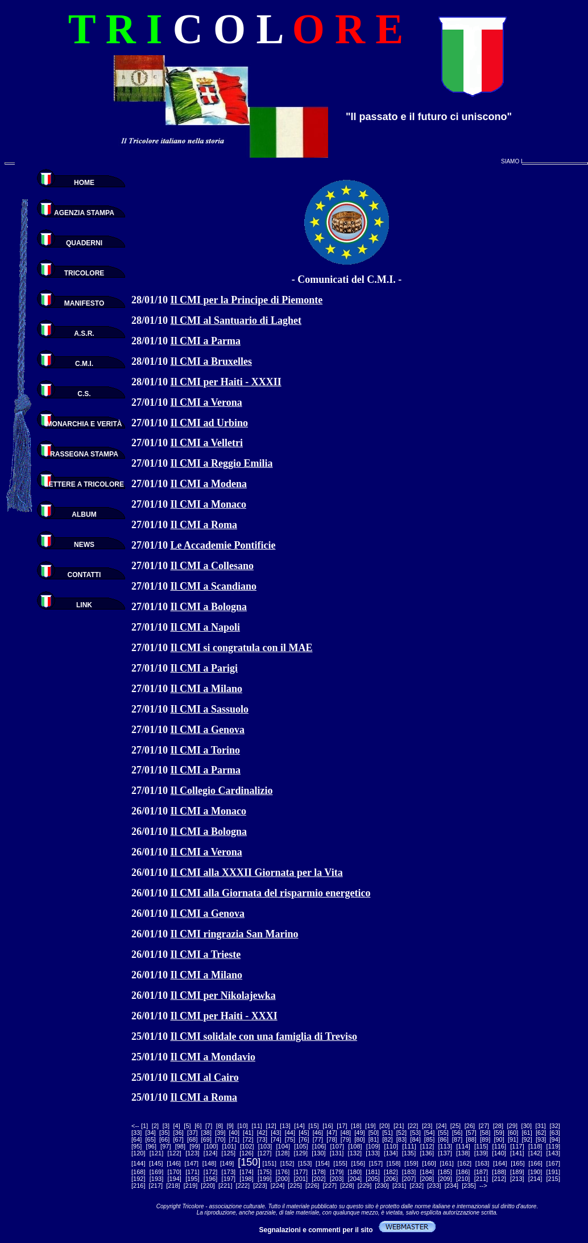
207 (409, 1178)
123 (192, 1153)
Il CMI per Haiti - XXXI (224, 1016)
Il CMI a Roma (204, 524)
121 (156, 1153)
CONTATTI (84, 575)
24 (441, 1125)
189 (517, 1171)
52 (401, 1132)
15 (313, 1125)
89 (485, 1139)
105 (301, 1146)
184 (427, 1171)
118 (535, 1146)
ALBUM (84, 514)
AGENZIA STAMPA (84, 213)
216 (138, 1185)
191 (553, 1171)
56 (457, 1132)
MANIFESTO (84, 303)
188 (499, 1171)
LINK (84, 605)
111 (409, 1146)
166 (535, 1163)
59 (498, 1132)
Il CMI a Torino (206, 750)
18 (356, 1125)
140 (499, 1153)
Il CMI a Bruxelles (211, 361)
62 (540, 1132)
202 (318, 1178)
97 (165, 1146)
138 (463, 1153)
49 (359, 1132)
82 (387, 1139)
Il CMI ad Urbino (210, 423)
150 (249, 1162)
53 (415, 1132)
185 (445, 1171)
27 (484, 1125)
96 (151, 1146)
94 (555, 1139)
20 (384, 1125)
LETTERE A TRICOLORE (84, 484)
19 (370, 1125)
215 (553, 1178)
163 (482, 1163)
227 (330, 1185)
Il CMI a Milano (207, 688)
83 (401, 1139)
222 (243, 1185)
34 (150, 1132)
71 (234, 1139)
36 (178, 1132)
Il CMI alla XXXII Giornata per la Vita (257, 872)
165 (517, 1163)
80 (359, 1139)
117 (517, 1146)
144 (138, 1163)
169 (156, 1171)
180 (355, 1171)
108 (355, 1146)
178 (318, 1171)
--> (483, 1185)
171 (192, 1171)
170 (174, 1171)
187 (481, 1171)
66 (164, 1139)
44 (290, 1132)
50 (373, 1132)
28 (498, 1125)
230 (381, 1185)
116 (499, 1146)
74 (275, 1139)
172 (210, 1171)
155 (340, 1163)
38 (206, 1132)
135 (409, 1153)
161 (447, 1163)
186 (463, 1171)
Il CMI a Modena (209, 483)
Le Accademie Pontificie (223, 545)
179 (337, 1171)
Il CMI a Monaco (209, 504)
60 (513, 1132)
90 (498, 1139)
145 (156, 1163)
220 (207, 1185)
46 (317, 1132)
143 (553, 1153)
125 (228, 1153)
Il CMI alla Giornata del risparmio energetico (271, 893)
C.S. (83, 394)
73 (262, 1139)
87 (457, 1139)
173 (228, 1171)
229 (364, 1185)
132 (355, 1153)
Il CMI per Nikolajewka (223, 995)
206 (391, 1178)
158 (393, 1163)
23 (427, 1125)
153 (305, 1163)
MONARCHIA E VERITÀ (84, 424)
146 (173, 1163)
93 (540, 1139)
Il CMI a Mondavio (213, 1057)
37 (192, 1132)
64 (136, 1139)
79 (345, 1139)
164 (500, 1163)
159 (411, 1163)
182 (391, 1171)
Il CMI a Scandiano (214, 586)
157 (376, 1163)
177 (301, 1171)
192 (138, 1178)
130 (318, 1153)
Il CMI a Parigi (204, 668)
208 (427, 1178)
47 (331, 1132)
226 (312, 1185)
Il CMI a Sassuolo (210, 709)
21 (398, 1125)
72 (248, 1139)
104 (283, 1146)
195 (192, 1178)
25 (455, 1125)
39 (220, 1132)
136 (427, 1153)
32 (555, 1125)
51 (387, 1132)
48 (345, 1132)
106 (319, 1146)
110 (391, 1146)
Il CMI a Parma (206, 341)
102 (247, 1146)
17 (341, 1125)
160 (429, 1163)
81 (373, 1139)
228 (347, 1185)
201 (301, 1178)
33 (136, 1132)
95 (136, 1146)
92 (527, 1139)
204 (355, 1178)
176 (283, 1171)
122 (174, 1153)
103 (265, 1146)
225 (294, 1185)
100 (211, 1146)
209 (445, 1178)
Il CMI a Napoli (206, 627)
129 (301, 1153)
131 (337, 1153)
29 (512, 1125)
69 (206, 1139)
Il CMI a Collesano (212, 565)
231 (399, 1185)
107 (337, 1146)
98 (180, 1146)
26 (469, 1125)
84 (415, 1139)
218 (173, 1185)
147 (192, 1163)
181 (372, 1171)
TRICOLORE (84, 273)
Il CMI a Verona (206, 402)
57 (470, 1132)
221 (225, 1185)
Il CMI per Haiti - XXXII (226, 382)
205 (372, 1178)
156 (358, 1163)
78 (331, 1139)
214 (535, 1178)
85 (429, 1139)
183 (409, 1171)
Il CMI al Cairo (205, 1077)
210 (463, 1178)
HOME (84, 183)
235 (468, 1185)
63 (555, 1132)
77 (317, 1139)
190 (535, 1171)
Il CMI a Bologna (209, 606)
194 (174, 1178)
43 (275, 1132)
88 (470, 1139)
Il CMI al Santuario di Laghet (236, 320)
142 (535, 1153)
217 (156, 1185)
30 (526, 1125)
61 (527, 1132)
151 (269, 1163)
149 (227, 1163)
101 (229, 1146)
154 (322, 1163)
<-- (135, 1125)
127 (264, 1153)
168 (138, 1171)
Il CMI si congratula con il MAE (242, 647)
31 (540, 1125)
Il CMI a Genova (208, 729)
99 (194, 1146)
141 (517, 1153)
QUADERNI (84, 243)
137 (445, 1153)
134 (391, 1153)
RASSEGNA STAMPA (84, 454)
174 (246, 1171)
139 (481, 1153)
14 (299, 1125)
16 (327, 1125)
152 (287, 1163)
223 (260, 1185)
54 (429, 1132)
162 (464, 1163)
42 (262, 1132)
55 (443, 1132)
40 (234, 1132)
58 (485, 1132)
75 (290, 1139)
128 (283, 1153)
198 (246, 1178)
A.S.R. (84, 333)
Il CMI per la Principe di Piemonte (247, 300)
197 (228, 1178)
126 (246, 1153)
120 (138, 1153)
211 (481, 1178)
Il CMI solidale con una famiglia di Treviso (264, 1036)
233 (434, 1185)
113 (445, 1146)
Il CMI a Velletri (207, 442)
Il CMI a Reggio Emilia (222, 463)
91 (513, 1139)
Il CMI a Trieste (206, 954)
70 (220, 1139)
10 (242, 1125)
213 (517, 1178)
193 (156, 1178)
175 (264, 1171)
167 (553, 1163)
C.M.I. (84, 364)
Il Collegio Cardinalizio (222, 790)
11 (257, 1125)
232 (417, 1185)
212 (499, 1178)
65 (150, 1139)
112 (427, 1146)
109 (373, 1146)
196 (210, 1178)
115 (481, 1146)
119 (553, 1146)
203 (337, 1178)
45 (303, 1132)
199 (264, 1178)
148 (209, 1163)
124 (210, 1153)
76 (303, 1139)
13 (284, 1125)
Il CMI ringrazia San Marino (235, 934)
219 (190, 1185)
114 (463, 1146)
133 (372, 1153)
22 (412, 1125)
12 (270, 1125)
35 (164, 1132)
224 (277, 1185)
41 (248, 1132)
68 (192, 1139)
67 (178, 1139)
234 (451, 1185)
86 (443, 1139)
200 (283, 1178)
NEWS (84, 545)
